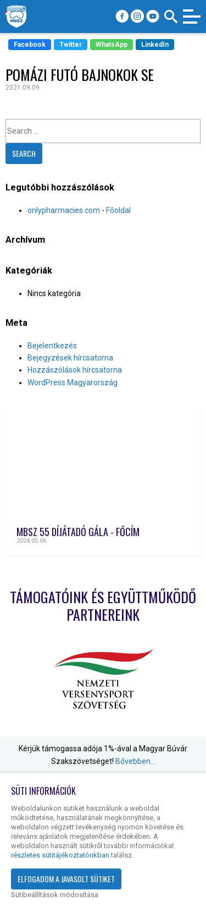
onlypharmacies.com (63, 210)
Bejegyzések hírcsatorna (70, 357)
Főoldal (118, 210)
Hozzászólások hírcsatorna (74, 369)
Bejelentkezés (52, 345)
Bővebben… (135, 761)
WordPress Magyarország (72, 382)
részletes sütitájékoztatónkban (60, 855)
